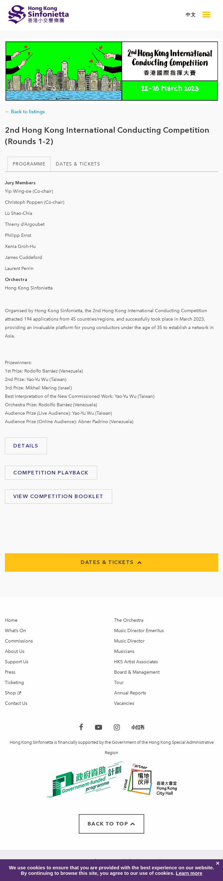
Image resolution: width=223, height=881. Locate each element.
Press (10, 672)
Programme (29, 164)
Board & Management (136, 672)
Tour (118, 682)
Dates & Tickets (78, 164)
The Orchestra (128, 620)
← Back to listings (25, 112)
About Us (14, 651)
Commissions (19, 641)
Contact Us (16, 703)
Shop (10, 693)
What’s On (15, 630)
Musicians (124, 651)
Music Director (129, 641)
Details (26, 446)
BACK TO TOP (112, 824)
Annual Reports (130, 693)
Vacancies (124, 703)
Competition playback (51, 473)
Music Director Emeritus (139, 630)
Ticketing (14, 682)
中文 (191, 15)
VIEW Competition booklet (58, 496)
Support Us (16, 662)
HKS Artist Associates (136, 662)
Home (11, 620)
